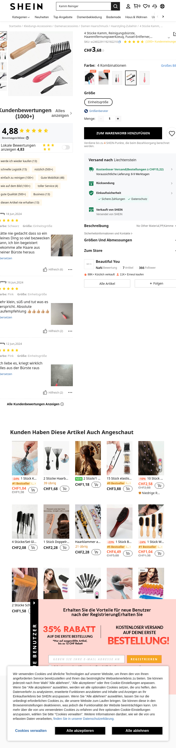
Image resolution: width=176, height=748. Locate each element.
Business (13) (41, 194)
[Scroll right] (163, 17)
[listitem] (24, 469)
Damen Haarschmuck (94, 26)
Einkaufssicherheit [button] (108, 193)
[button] (83, 6)
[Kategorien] (21, 17)
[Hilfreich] (45, 269)
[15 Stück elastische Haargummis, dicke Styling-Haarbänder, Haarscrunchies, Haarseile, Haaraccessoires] (120, 458)
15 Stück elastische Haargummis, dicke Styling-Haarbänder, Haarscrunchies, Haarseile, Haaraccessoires (120, 478)
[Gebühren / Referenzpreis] (103, 50)
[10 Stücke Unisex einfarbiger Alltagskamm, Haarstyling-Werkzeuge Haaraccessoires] (88, 585)
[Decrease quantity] (101, 118)
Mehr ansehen (88, 634)
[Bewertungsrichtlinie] (15, 138)
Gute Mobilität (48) (52, 178)
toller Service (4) (48, 186)
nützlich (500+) (44, 169)
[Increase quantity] (118, 118)
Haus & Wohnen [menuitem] (136, 17)
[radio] (90, 78)
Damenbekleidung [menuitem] (89, 17)
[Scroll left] (157, 17)
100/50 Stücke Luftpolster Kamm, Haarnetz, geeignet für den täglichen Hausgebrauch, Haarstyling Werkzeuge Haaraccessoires (120, 605)
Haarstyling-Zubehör (124, 26)
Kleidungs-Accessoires (38, 26)
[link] (136, 6)
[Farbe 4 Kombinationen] (105, 65)
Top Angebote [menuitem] (62, 17)
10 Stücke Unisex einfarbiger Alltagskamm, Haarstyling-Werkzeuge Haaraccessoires (88, 605)
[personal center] (128, 6)
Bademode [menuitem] (113, 17)
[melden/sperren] (70, 269)
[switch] (66, 147)
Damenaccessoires (66, 26)
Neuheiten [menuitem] (42, 17)
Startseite (15, 26)
